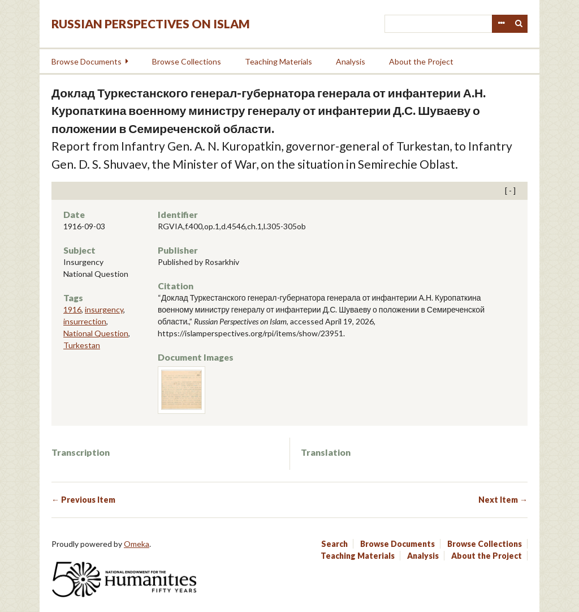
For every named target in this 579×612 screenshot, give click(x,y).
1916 (72, 309)
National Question (95, 333)
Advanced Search (501, 24)
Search (519, 24)
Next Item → (503, 499)
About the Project (421, 61)
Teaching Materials (278, 61)
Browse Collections (186, 61)
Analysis (350, 61)
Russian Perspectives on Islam (150, 23)
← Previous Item (83, 499)
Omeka (136, 544)
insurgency (104, 309)
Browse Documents (86, 61)
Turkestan (81, 345)
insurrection (84, 321)
